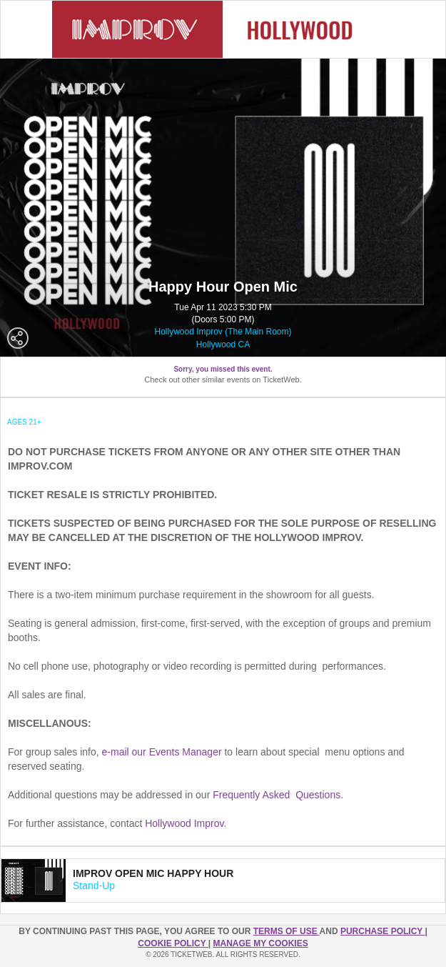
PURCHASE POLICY (382, 931)
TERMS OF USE (286, 931)
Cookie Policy (173, 943)
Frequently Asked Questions (276, 794)
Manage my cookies (260, 943)
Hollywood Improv (184, 823)
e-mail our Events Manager (162, 752)
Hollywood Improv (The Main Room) (222, 332)
